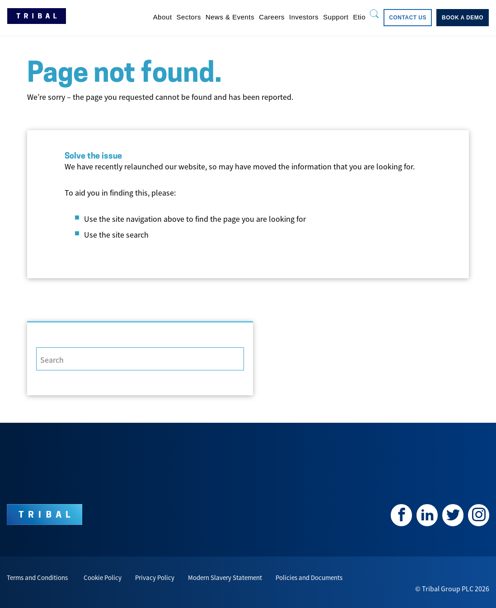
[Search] (140, 359)
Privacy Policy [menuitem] (154, 577)
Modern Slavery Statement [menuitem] (225, 577)
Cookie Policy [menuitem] (103, 577)
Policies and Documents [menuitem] (309, 577)
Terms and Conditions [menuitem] (37, 577)
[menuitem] (162, 17)
